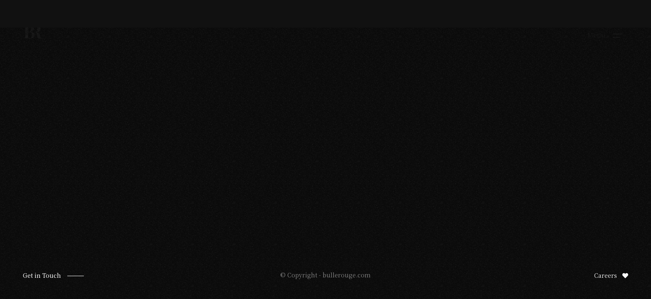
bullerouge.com (347, 275)
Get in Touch (42, 275)
